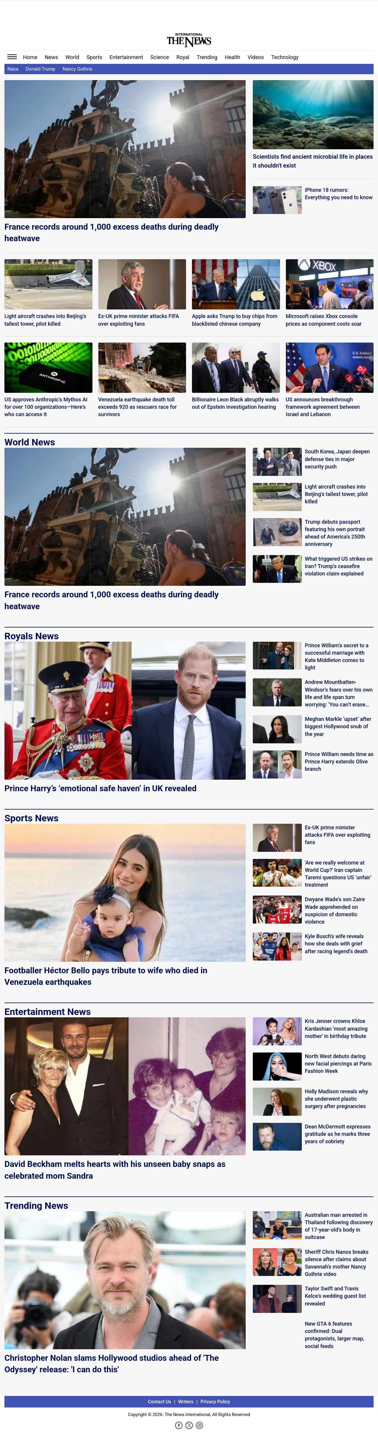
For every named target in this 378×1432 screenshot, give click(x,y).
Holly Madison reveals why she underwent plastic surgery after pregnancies (336, 1098)
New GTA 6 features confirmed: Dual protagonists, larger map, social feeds (334, 1335)
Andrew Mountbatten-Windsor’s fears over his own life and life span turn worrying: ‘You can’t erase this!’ (339, 693)
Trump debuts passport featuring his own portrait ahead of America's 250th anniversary (335, 533)
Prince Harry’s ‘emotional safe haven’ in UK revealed (100, 788)
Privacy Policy (215, 1402)
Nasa (12, 69)
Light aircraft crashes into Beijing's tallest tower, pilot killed (336, 494)
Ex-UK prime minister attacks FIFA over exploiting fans (337, 834)
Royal (182, 57)
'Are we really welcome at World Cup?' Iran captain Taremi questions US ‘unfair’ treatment (338, 873)
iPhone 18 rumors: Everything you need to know (339, 193)
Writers (185, 1402)
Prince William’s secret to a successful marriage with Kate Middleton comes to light (337, 656)
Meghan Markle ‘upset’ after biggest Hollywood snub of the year (338, 726)
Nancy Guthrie (77, 69)
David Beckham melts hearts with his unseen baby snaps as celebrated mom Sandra (115, 1169)
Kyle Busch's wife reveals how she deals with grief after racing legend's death (336, 943)
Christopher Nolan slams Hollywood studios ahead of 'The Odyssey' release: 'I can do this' (111, 1363)
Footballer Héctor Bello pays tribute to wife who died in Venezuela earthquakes (105, 976)
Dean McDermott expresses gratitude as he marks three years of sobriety (338, 1133)
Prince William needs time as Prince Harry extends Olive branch (339, 761)
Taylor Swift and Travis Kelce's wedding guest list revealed (335, 1295)
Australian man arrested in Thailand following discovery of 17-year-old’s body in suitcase (339, 1226)
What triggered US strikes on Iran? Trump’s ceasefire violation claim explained (339, 566)
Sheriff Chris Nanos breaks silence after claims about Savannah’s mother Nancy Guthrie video (337, 1263)
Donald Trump (40, 69)
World (72, 57)
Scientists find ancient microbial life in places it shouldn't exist (313, 161)
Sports (94, 57)
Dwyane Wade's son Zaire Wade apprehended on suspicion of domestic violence (335, 910)
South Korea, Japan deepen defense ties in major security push (337, 458)
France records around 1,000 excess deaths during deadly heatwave (111, 232)
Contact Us (159, 1402)
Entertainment (126, 57)
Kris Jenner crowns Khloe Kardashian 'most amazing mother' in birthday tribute (336, 1028)
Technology (285, 57)
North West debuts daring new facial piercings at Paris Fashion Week (338, 1063)
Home (30, 57)
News (51, 57)
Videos (256, 57)
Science (159, 57)
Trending (207, 57)
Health (232, 57)
